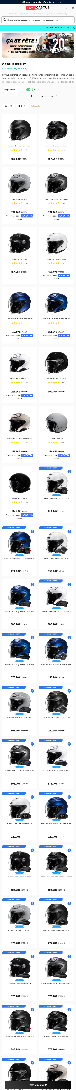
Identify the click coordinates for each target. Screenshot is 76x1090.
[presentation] (15, 2)
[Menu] (3, 7)
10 (52, 96)
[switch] (29, 89)
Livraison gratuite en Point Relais (38, 2)
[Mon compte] (66, 8)
